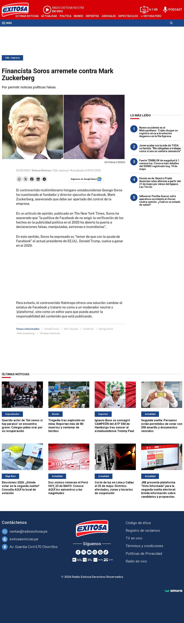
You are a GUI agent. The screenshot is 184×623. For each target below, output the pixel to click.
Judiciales (108, 16)
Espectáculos (128, 16)
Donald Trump (51, 329)
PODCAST (175, 9)
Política (65, 16)
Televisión (22, 30)
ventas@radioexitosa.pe (28, 531)
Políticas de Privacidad (144, 553)
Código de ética (138, 523)
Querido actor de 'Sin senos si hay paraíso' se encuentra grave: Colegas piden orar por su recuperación (22, 426)
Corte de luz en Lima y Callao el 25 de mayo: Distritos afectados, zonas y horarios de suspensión (114, 488)
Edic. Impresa (12, 58)
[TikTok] (105, 552)
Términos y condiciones (144, 546)
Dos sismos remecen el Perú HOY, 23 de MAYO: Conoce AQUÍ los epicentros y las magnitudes (68, 488)
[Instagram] (94, 552)
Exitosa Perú (152, 16)
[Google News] (100, 552)
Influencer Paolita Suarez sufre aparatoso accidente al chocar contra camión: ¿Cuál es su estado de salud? (159, 200)
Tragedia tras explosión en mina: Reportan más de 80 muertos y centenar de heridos (66, 426)
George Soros (106, 329)
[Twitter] (83, 552)
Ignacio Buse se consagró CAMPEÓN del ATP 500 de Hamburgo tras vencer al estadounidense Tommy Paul (114, 426)
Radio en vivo (136, 561)
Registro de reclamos (143, 530)
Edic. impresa (60, 170)
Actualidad (49, 16)
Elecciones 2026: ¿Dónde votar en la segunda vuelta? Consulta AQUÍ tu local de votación (20, 488)
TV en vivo (134, 538)
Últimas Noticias (27, 16)
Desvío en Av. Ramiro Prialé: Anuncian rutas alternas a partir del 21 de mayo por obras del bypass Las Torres (160, 182)
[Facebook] (78, 552)
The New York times (50, 333)
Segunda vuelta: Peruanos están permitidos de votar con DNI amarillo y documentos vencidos (161, 426)
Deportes (92, 16)
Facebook (88, 329)
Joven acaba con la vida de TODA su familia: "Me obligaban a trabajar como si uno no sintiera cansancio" (160, 148)
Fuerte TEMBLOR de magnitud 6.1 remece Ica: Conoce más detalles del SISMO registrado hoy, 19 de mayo (159, 164)
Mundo (78, 16)
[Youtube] (89, 552)
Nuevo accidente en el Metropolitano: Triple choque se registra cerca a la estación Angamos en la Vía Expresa (158, 132)
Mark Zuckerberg (26, 333)
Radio (36, 30)
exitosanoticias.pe (23, 539)
